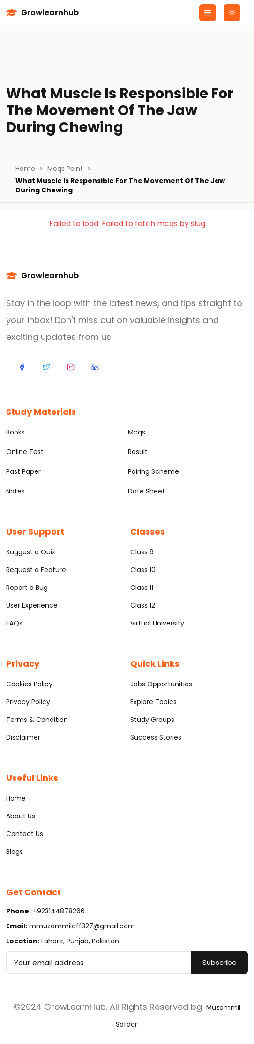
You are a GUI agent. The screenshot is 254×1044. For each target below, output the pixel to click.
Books (15, 432)
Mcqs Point (65, 168)
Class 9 (142, 552)
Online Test (25, 451)
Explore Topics (153, 701)
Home (25, 168)
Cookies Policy (29, 684)
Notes (15, 491)
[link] (127, 185)
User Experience (32, 605)
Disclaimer (23, 737)
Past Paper (23, 471)
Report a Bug (27, 587)
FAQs (14, 623)
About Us (20, 816)
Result (138, 451)
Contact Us (24, 833)
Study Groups (152, 719)
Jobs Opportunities (161, 684)
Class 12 (142, 605)
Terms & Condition (37, 719)
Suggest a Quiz (30, 552)
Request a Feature (36, 569)
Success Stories (155, 737)
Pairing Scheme (153, 471)
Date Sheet (146, 491)
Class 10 (143, 569)
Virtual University (157, 623)
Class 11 (141, 587)
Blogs (14, 851)
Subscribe (219, 962)
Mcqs (136, 432)
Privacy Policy (28, 701)
